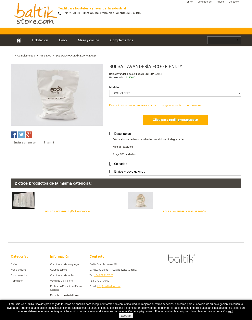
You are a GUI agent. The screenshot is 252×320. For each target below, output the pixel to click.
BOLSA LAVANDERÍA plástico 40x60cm (67, 211)
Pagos (220, 1)
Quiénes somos (58, 269)
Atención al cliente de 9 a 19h (112, 13)
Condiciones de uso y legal (64, 264)
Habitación (40, 40)
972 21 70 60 (72, 13)
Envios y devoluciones (129, 171)
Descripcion (122, 134)
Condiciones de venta (62, 275)
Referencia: (116, 77)
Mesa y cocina (88, 40)
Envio (190, 1)
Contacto (234, 1)
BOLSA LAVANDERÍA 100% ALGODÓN (184, 211)
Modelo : (115, 87)
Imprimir (48, 142)
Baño (63, 40)
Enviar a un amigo (23, 142)
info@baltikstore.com (108, 286)
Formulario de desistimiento (65, 295)
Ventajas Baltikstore (61, 280)
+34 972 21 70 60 (103, 275)
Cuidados (120, 164)
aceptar (126, 315)
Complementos (121, 40)
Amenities (45, 55)
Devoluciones (204, 1)
